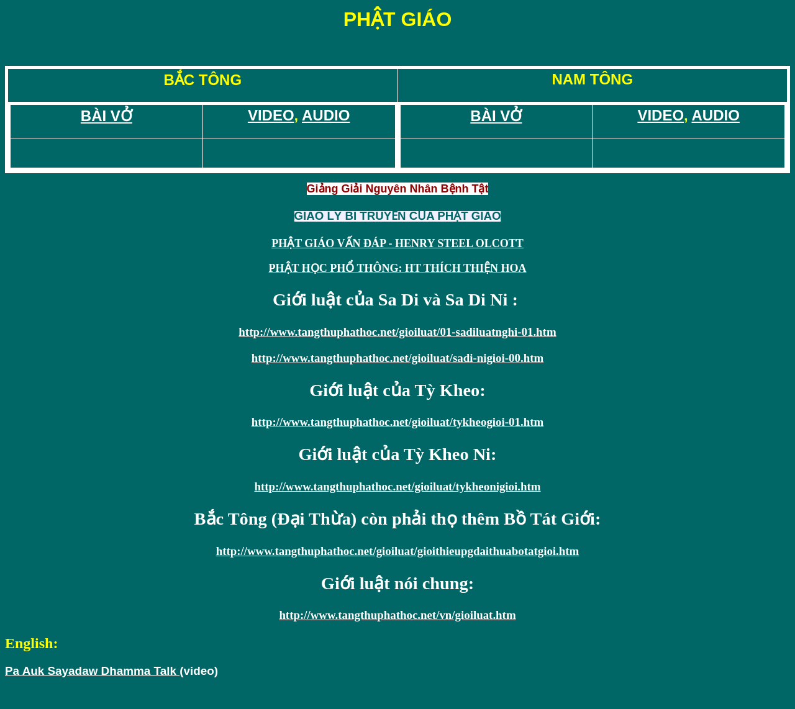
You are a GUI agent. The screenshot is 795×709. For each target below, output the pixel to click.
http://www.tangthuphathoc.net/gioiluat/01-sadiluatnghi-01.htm (397, 331)
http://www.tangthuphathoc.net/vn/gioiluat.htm (397, 614)
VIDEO (271, 115)
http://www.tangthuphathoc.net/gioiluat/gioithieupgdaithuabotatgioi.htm (397, 551)
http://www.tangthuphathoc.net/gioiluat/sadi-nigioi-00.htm (397, 357)
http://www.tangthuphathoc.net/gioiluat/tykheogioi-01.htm (397, 421)
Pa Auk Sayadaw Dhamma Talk (92, 670)
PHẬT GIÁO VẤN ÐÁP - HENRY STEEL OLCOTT (397, 243)
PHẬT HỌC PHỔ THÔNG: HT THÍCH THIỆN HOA (398, 268)
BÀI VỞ (106, 115)
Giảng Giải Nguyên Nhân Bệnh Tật (398, 189)
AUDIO (326, 115)
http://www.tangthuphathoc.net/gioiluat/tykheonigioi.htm (398, 486)
